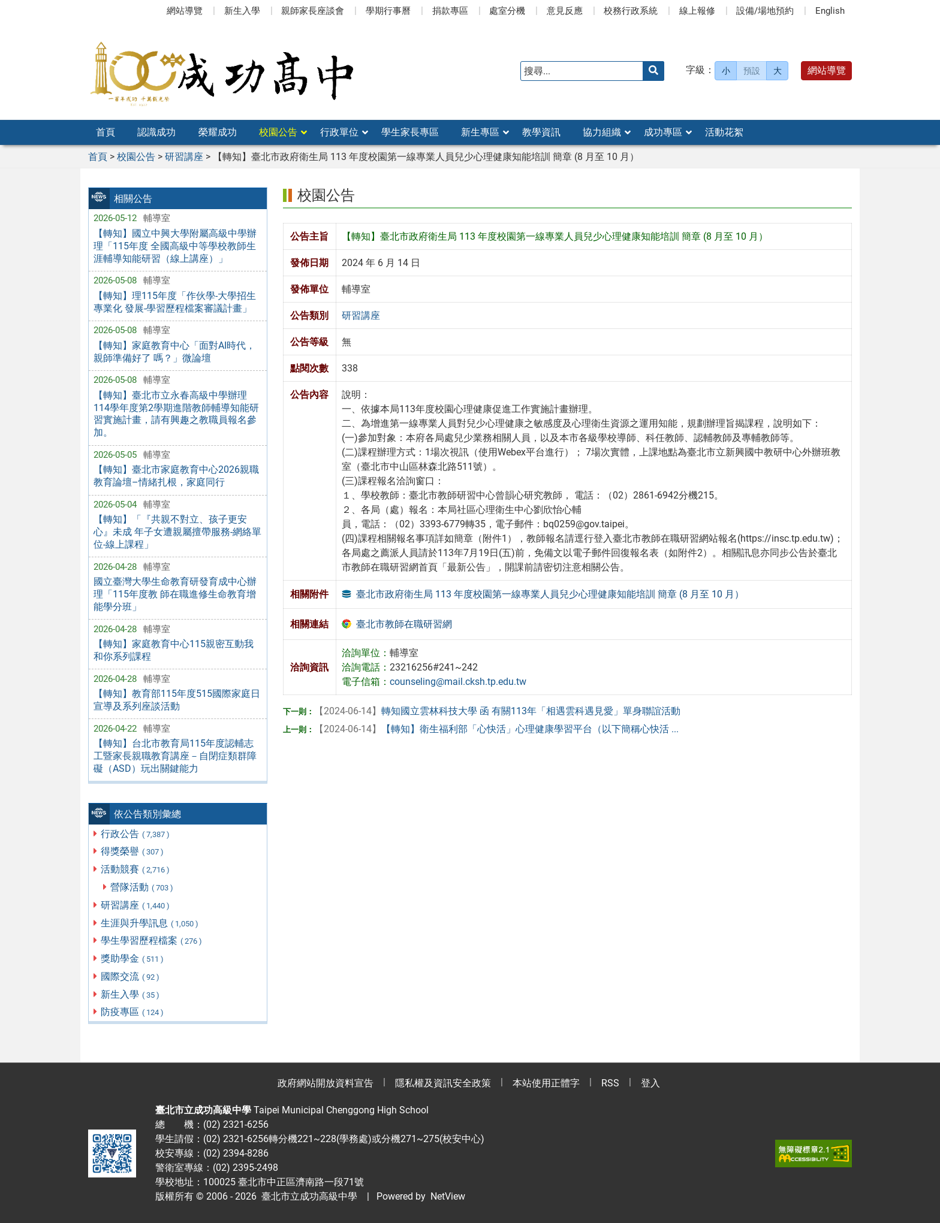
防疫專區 (133, 1011)
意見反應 (565, 10)
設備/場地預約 (765, 10)
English (830, 10)
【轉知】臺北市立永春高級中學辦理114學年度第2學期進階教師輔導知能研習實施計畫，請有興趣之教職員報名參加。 (176, 413)
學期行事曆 (388, 10)
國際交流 (131, 976)
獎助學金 (133, 958)
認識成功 (156, 132)
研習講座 (136, 905)
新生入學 (242, 10)
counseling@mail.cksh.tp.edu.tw (458, 681)
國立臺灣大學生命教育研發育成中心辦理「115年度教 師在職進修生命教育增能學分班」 (175, 594)
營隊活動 (142, 887)
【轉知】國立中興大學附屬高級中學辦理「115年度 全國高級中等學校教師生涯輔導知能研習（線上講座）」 (175, 246)
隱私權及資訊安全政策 (443, 1083)
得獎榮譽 (133, 851)
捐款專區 (450, 10)
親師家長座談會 (312, 10)
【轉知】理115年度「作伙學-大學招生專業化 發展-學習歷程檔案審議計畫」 (175, 302)
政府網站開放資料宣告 (325, 1083)
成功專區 (663, 132)
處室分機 (507, 10)
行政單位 (339, 132)
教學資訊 (541, 132)
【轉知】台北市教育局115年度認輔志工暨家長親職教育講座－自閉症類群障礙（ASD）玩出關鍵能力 (175, 756)
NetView (447, 1196)
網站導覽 (185, 10)
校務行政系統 (631, 10)
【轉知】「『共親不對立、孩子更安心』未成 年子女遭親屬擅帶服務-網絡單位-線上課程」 (177, 532)
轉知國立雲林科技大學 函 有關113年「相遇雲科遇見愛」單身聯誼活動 (497, 711)
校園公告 (278, 132)
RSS (610, 1083)
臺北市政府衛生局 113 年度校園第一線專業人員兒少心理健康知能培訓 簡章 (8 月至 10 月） (550, 594)
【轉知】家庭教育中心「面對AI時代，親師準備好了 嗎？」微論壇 (174, 352)
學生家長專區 (410, 132)
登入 (650, 1083)
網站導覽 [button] (827, 70)
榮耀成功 (217, 132)
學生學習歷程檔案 (152, 940)
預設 (751, 71)
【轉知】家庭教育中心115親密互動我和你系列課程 (174, 650)
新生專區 (480, 132)
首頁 (105, 132)
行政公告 (136, 834)
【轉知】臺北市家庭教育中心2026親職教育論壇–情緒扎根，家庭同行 (176, 476)
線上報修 (697, 10)
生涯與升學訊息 (150, 923)
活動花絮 (724, 132)
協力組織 (602, 132)
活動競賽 (136, 869)
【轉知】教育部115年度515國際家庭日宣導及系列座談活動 (177, 700)
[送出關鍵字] (653, 71)
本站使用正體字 (546, 1083)
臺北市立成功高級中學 (307, 1196)
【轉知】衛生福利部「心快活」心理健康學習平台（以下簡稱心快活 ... (496, 729)
